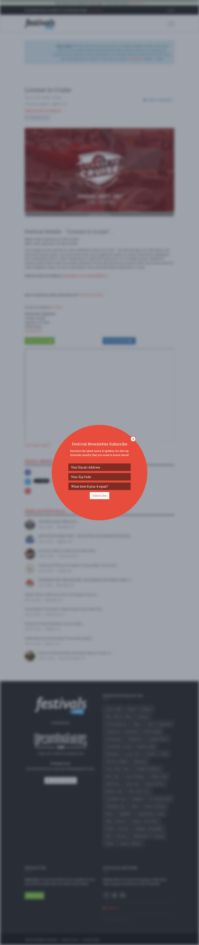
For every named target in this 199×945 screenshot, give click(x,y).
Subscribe (99, 495)
